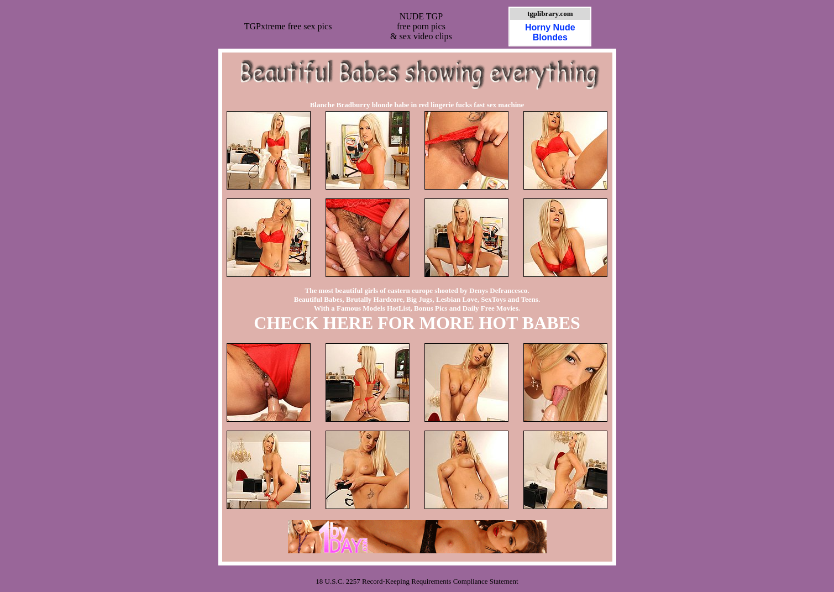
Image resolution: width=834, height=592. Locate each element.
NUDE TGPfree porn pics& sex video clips (421, 26)
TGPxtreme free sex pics (288, 26)
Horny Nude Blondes (550, 32)
